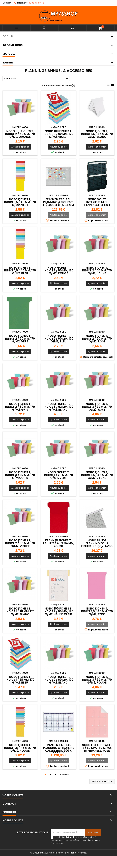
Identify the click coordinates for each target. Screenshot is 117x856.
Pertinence (36, 79)
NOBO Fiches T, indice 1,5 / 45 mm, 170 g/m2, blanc (97, 134)
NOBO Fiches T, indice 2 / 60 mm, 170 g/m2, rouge (58, 270)
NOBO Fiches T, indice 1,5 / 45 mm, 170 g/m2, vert (20, 202)
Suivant (66, 774)
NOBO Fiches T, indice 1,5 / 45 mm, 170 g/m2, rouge (20, 748)
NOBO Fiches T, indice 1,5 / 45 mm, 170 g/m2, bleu (20, 270)
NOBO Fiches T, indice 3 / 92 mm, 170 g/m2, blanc (58, 407)
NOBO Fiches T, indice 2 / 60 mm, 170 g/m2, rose (97, 338)
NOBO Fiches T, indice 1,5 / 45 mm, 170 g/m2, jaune (97, 475)
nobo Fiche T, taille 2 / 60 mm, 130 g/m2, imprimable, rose (97, 748)
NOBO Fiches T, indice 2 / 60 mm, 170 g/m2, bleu (58, 338)
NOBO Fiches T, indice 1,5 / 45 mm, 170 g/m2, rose (97, 611)
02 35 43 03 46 (36, 2)
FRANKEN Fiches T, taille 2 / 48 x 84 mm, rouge (58, 543)
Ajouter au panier (20, 146)
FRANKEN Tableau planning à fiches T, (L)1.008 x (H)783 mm (58, 202)
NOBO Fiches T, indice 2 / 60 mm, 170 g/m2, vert (20, 338)
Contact (7, 2)
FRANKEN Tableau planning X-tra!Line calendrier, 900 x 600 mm (58, 749)
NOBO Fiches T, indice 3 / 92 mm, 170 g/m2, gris (20, 475)
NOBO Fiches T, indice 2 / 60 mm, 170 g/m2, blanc (58, 680)
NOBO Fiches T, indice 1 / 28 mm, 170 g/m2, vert (58, 475)
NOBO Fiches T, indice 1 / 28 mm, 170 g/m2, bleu (20, 680)
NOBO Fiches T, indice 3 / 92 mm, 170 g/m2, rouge (97, 680)
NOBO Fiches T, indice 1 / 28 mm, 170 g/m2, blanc (20, 611)
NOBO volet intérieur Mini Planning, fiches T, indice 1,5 (97, 203)
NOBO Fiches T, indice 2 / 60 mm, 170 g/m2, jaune (97, 270)
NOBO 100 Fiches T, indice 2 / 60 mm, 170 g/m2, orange (20, 134)
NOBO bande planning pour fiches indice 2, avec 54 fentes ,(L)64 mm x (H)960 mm (96, 546)
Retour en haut (102, 781)
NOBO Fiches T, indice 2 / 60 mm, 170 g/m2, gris (20, 407)
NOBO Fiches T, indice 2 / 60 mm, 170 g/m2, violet (20, 543)
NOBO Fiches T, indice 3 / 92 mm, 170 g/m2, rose (97, 407)
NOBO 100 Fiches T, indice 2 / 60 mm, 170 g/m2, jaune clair (58, 611)
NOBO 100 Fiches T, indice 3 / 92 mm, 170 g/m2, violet (58, 134)
